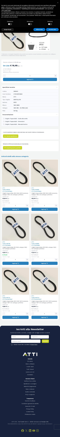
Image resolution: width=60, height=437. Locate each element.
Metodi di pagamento (30, 386)
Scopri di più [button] (7, 29)
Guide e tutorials (30, 391)
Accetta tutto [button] (52, 29)
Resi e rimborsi (30, 389)
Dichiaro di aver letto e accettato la (25, 344)
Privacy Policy (34, 344)
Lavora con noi (30, 372)
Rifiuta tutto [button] (39, 29)
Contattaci (30, 374)
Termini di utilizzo (30, 401)
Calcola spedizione (10, 136)
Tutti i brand (29, 369)
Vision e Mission (30, 364)
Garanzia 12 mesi (30, 406)
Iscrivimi (45, 341)
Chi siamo (30, 361)
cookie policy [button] (7, 10)
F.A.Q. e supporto (30, 394)
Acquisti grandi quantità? (12, 147)
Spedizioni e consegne (30, 383)
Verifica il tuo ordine (30, 381)
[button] (57, 2)
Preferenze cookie (30, 414)
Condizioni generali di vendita (30, 403)
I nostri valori (30, 366)
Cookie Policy (30, 411)
